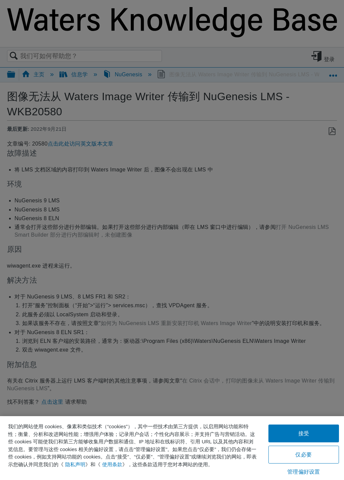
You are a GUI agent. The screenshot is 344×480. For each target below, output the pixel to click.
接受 (303, 433)
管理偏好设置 (303, 472)
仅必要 (303, 454)
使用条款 (112, 464)
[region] (172, 448)
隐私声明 (75, 464)
